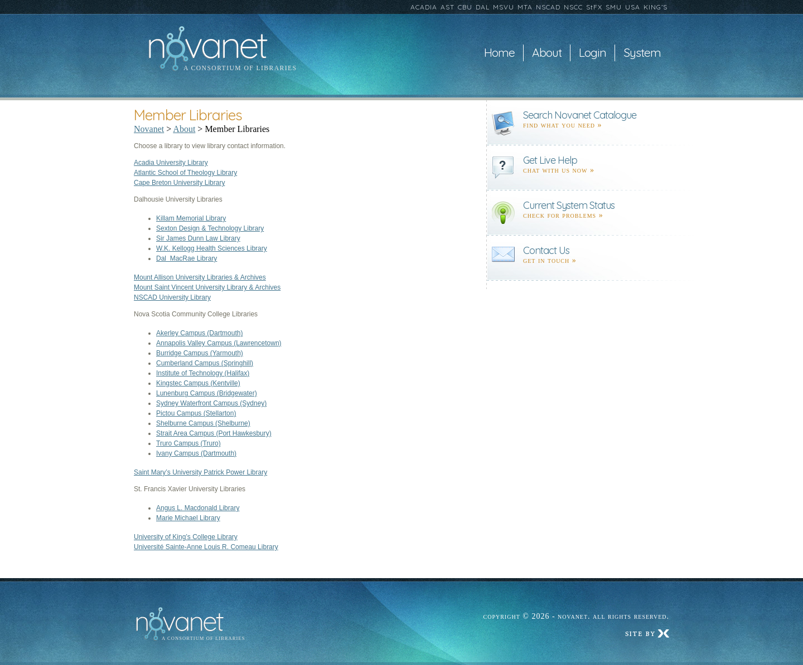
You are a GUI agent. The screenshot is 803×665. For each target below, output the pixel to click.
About (547, 52)
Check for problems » (563, 215)
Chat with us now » (558, 170)
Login (592, 52)
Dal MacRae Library (186, 258)
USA (632, 7)
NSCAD (548, 7)
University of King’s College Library (186, 537)
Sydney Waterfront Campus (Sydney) (211, 403)
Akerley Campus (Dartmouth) (199, 333)
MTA (525, 7)
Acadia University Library (171, 163)
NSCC (573, 7)
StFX (594, 7)
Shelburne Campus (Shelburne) (203, 423)
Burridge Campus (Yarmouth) (199, 353)
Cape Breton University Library (179, 183)
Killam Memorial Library (191, 218)
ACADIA (423, 7)
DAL (483, 7)
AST (447, 7)
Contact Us (546, 250)
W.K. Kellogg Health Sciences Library (211, 248)
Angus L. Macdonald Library (197, 508)
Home (499, 52)
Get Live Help (550, 160)
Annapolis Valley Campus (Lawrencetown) (219, 343)
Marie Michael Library (188, 518)
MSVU (503, 7)
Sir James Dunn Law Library (198, 238)
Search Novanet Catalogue (579, 115)
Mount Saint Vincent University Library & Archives (207, 287)
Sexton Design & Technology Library (210, 228)
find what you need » (562, 125)
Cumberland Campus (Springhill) (204, 363)
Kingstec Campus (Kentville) (198, 383)
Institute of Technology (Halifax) (202, 373)
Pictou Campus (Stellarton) (196, 413)
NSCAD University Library (172, 297)
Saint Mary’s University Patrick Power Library (200, 472)
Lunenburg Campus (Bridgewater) (206, 393)
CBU (465, 7)
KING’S (655, 7)
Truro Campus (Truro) (188, 443)
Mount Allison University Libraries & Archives (200, 277)
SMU (614, 7)
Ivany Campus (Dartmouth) (196, 453)
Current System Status (569, 205)
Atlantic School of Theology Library (185, 173)
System (642, 52)
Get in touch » (550, 260)
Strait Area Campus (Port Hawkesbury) (214, 433)
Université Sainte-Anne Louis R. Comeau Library (206, 547)
